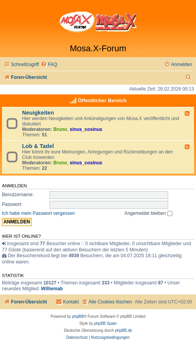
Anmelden (14, 185)
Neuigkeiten (38, 113)
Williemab (52, 288)
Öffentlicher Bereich (102, 100)
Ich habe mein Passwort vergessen (38, 213)
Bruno (60, 129)
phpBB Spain (105, 323)
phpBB (78, 316)
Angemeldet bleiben (148, 213)
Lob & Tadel (38, 146)
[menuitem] (49, 64)
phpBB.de (123, 330)
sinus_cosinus (86, 129)
